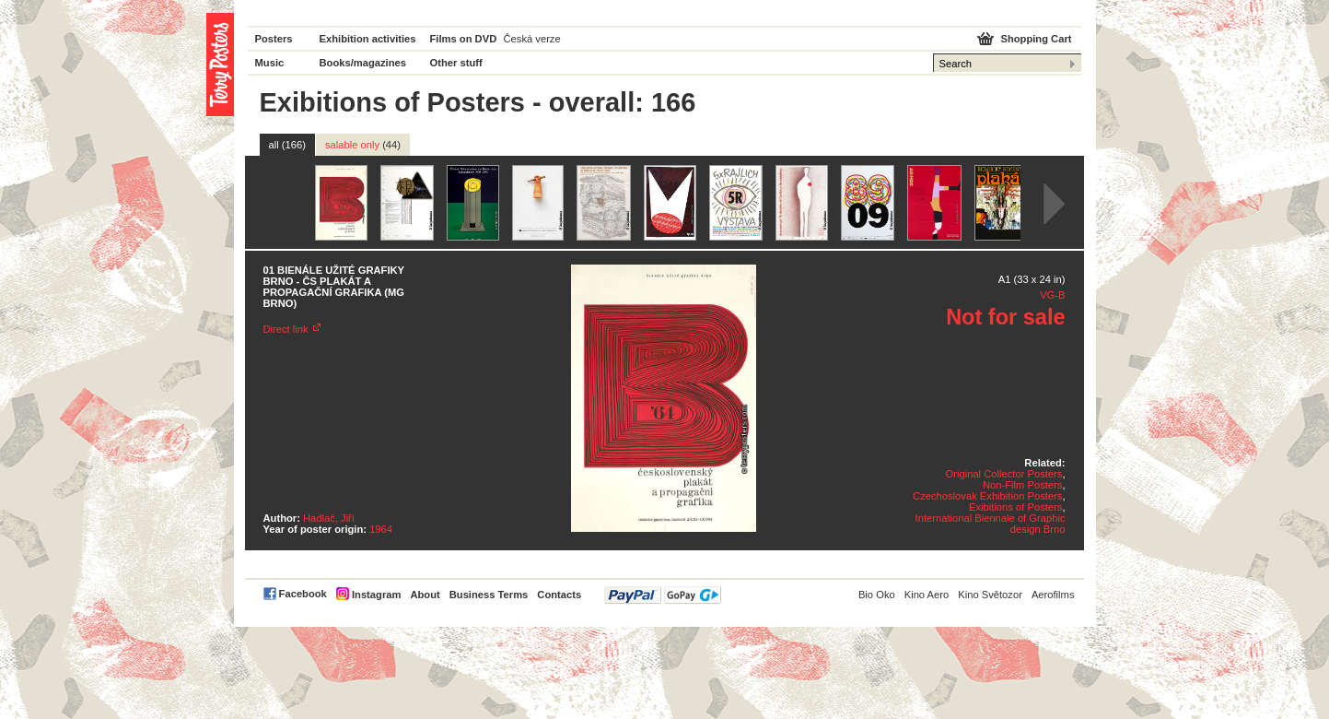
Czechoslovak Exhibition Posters (987, 495)
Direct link (286, 329)
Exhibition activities (368, 38)
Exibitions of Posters (1015, 507)
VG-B (1052, 295)
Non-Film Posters (1022, 484)
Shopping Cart (1035, 38)
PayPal (662, 595)
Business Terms (489, 594)
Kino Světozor (990, 594)
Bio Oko (876, 594)
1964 (380, 529)
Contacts (559, 594)
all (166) (287, 144)
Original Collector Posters (1004, 473)
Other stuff (456, 62)
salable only (363, 144)
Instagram (376, 594)
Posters (274, 38)
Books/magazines (363, 62)
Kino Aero (927, 594)
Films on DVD (463, 38)
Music (270, 62)
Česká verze (532, 38)
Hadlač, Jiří (329, 518)
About (424, 594)
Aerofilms (1053, 594)
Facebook (303, 593)
